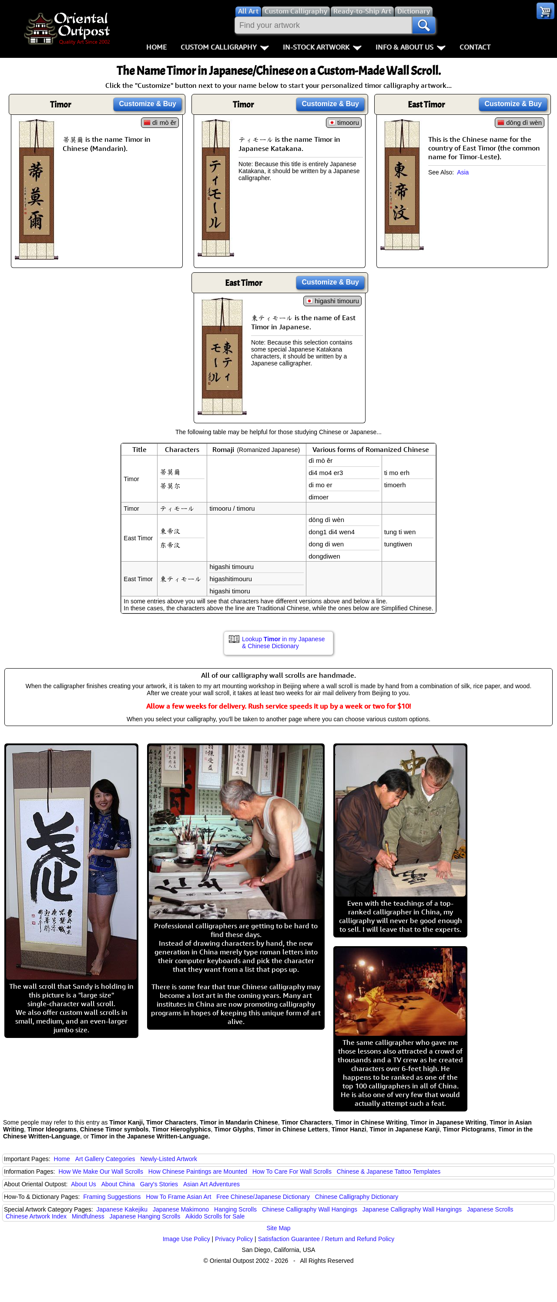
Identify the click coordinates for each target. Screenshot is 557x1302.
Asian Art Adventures (211, 1184)
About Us (83, 1184)
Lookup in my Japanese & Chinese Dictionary (283, 642)
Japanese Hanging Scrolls (145, 1216)
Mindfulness (88, 1216)
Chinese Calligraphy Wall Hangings (309, 1209)
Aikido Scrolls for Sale (215, 1216)
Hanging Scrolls (235, 1209)
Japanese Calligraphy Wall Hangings (412, 1209)
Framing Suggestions (112, 1196)
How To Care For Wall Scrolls (292, 1171)
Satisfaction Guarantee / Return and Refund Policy (326, 1238)
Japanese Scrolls (490, 1209)
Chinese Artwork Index (36, 1216)
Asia (463, 172)
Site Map (278, 1228)
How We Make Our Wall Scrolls (100, 1171)
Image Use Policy (186, 1238)
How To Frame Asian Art (178, 1196)
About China (118, 1184)
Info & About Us (411, 47)
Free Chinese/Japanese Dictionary (263, 1196)
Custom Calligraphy (225, 47)
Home (156, 47)
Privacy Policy (234, 1238)
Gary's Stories (159, 1184)
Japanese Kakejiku (122, 1209)
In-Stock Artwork (322, 47)
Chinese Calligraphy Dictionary (356, 1196)
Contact (475, 47)
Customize (147, 103)
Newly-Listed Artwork (168, 1158)
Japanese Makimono (181, 1209)
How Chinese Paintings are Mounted (197, 1171)
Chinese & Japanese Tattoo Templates (388, 1171)
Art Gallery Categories (105, 1158)
